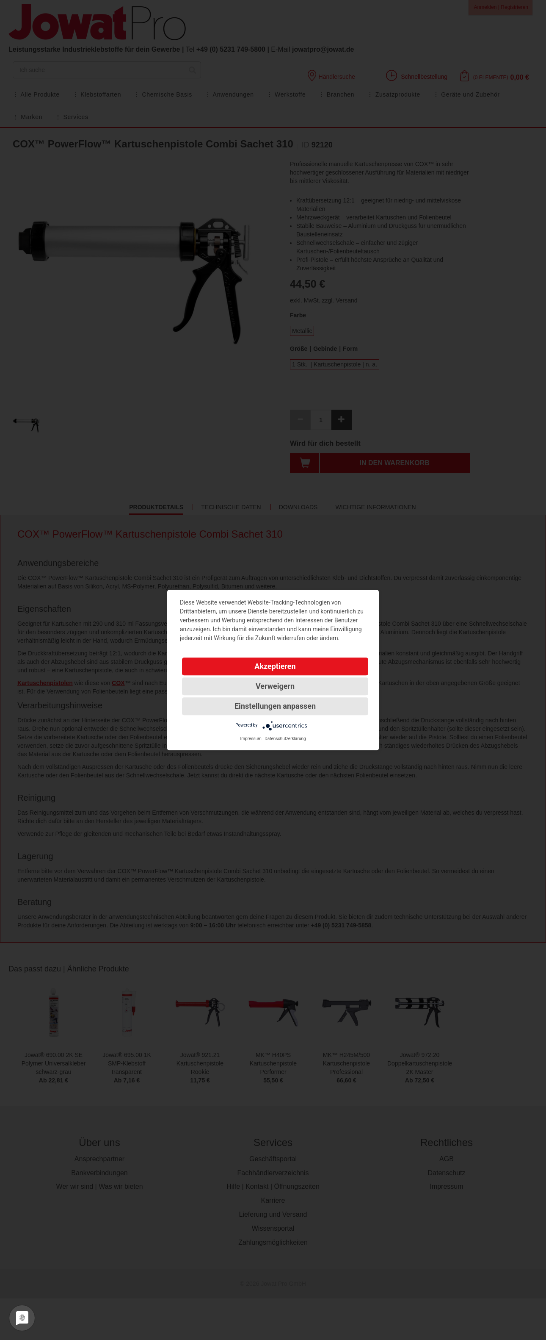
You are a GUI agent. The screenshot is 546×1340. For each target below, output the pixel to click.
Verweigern (275, 686)
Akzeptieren (274, 666)
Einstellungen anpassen (275, 706)
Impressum (250, 738)
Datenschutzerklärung (285, 738)
